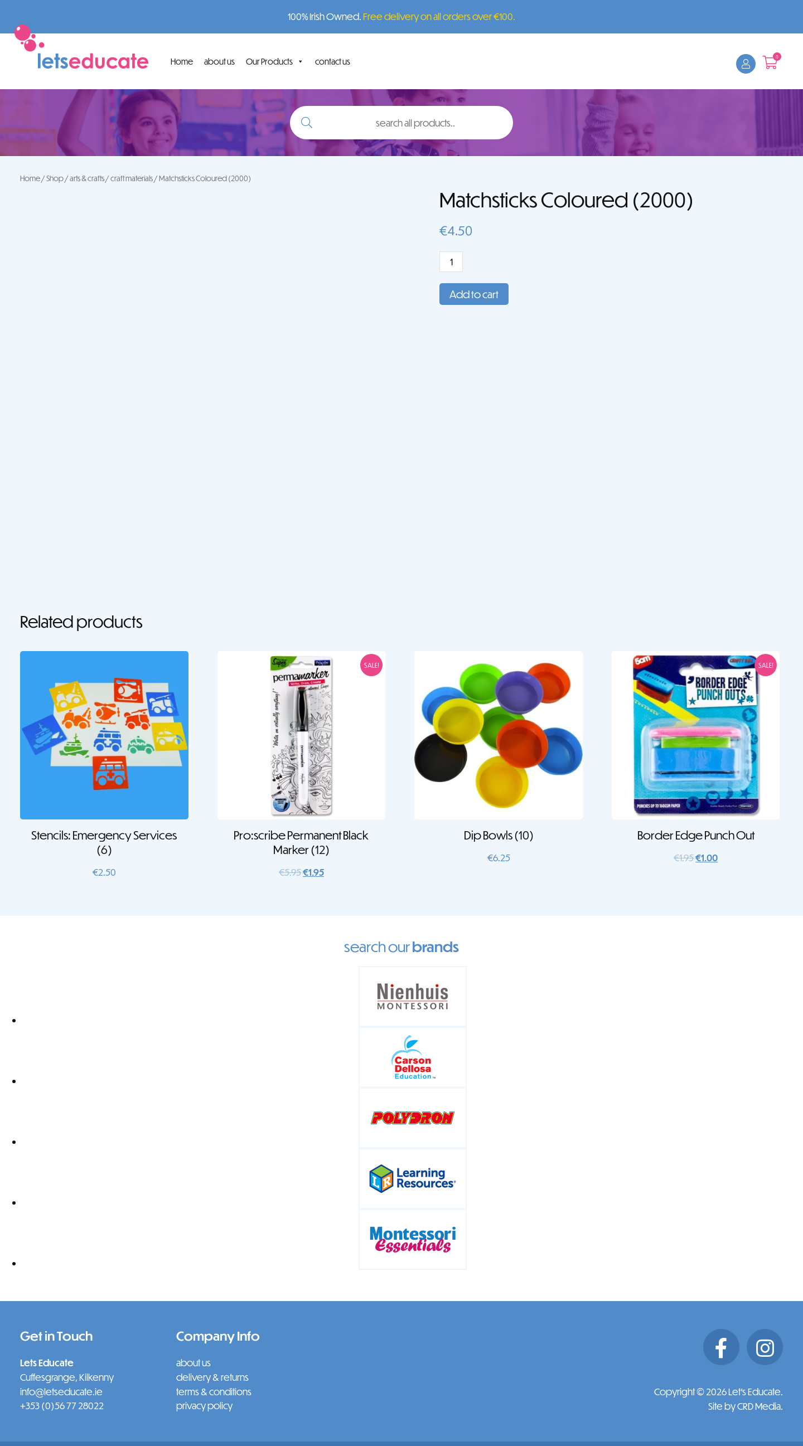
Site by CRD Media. (745, 1406)
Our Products (275, 61)
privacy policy (204, 1405)
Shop (55, 178)
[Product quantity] (451, 261)
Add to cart (474, 294)
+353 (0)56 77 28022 (62, 1405)
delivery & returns (212, 1377)
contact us (332, 61)
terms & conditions (213, 1392)
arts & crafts (87, 178)
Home (182, 61)
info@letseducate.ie (61, 1392)
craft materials (131, 178)
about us (219, 61)
